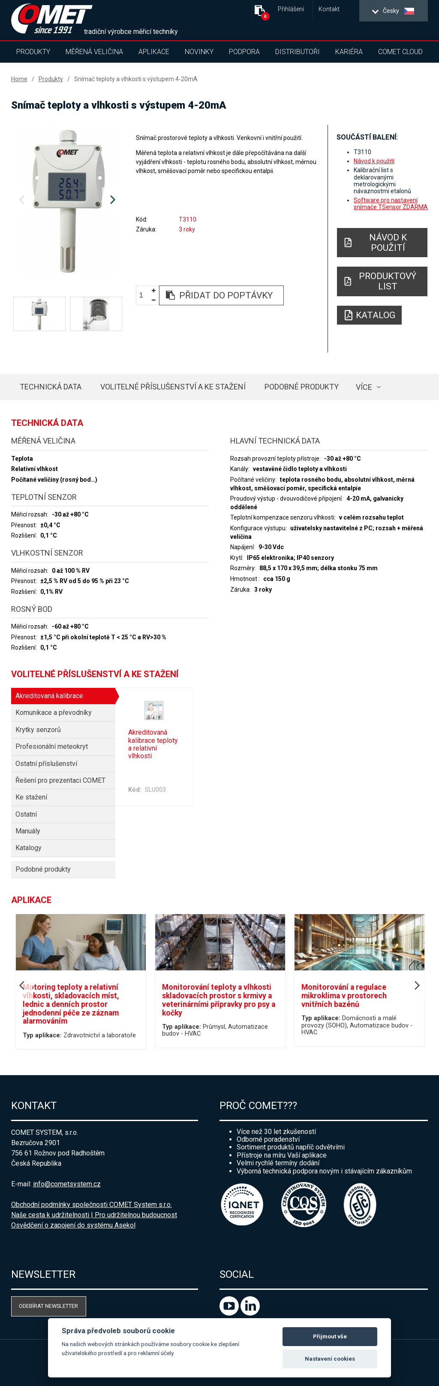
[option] (67, 200)
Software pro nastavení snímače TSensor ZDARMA (391, 203)
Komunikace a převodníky (53, 712)
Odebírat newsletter (48, 1306)
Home (19, 79)
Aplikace (153, 52)
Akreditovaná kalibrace (49, 696)
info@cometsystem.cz (67, 1184)
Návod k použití (374, 161)
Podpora (244, 52)
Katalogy (28, 848)
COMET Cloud (400, 52)
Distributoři (297, 52)
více (364, 387)
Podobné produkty (302, 386)
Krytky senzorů (38, 730)
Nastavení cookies (330, 1359)
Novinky (199, 52)
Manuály (27, 831)
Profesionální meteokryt (51, 746)
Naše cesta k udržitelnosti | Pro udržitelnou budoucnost (94, 1215)
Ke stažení (31, 797)
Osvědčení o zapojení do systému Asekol (73, 1225)
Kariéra (349, 52)
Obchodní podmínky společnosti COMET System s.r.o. (91, 1205)
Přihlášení (291, 9)
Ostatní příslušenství (46, 764)
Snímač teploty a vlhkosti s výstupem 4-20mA (136, 79)
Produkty (33, 52)
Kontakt (329, 9)
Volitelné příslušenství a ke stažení (173, 386)
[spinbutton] (144, 295)
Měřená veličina (94, 52)
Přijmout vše (330, 1336)
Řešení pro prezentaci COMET (60, 780)
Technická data (50, 386)
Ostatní (26, 814)
